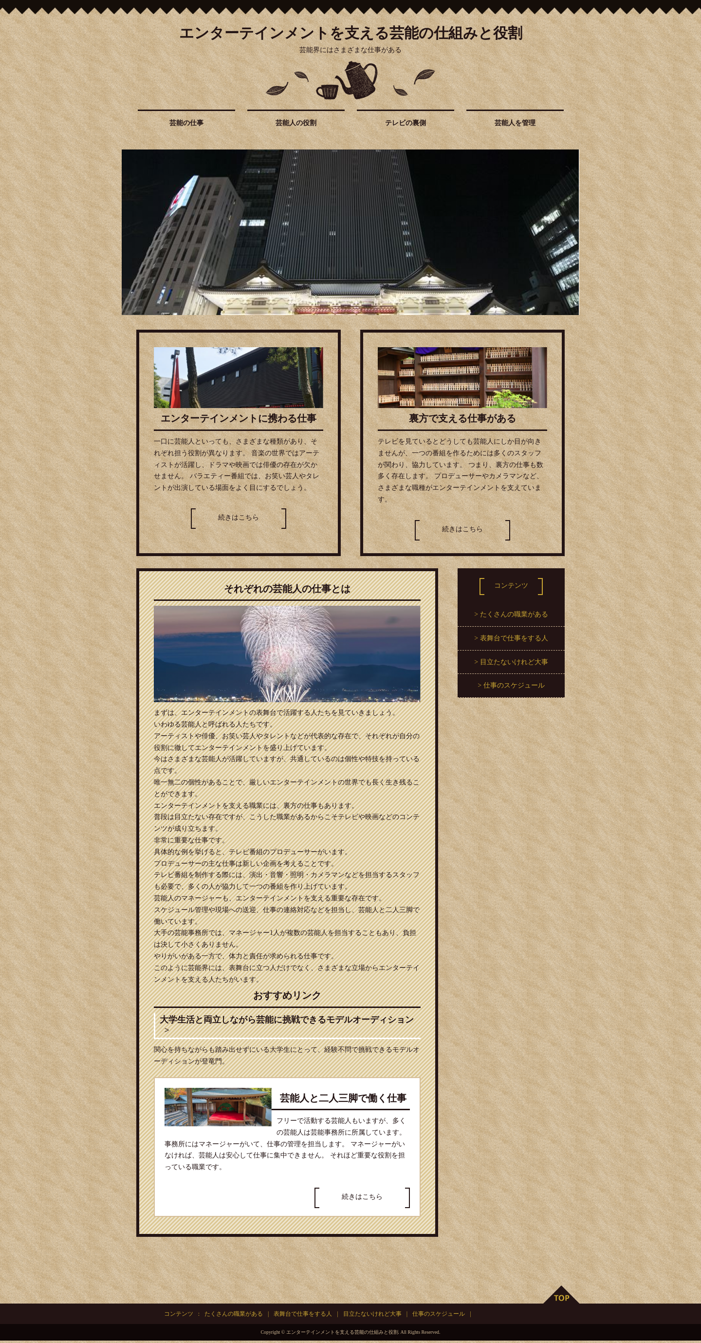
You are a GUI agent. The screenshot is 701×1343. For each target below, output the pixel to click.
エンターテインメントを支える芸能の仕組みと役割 (350, 33)
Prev (134, 232)
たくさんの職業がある (514, 614)
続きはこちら (238, 517)
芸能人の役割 (296, 123)
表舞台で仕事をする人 (514, 638)
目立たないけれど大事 (514, 662)
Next (566, 232)
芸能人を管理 (515, 123)
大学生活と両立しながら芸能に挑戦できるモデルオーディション (286, 1027)
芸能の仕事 (186, 123)
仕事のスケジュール (514, 685)
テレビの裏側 (405, 123)
